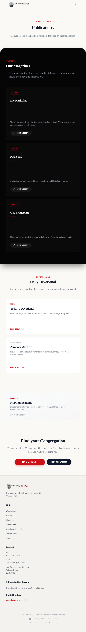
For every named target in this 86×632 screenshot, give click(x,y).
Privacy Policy (39, 619)
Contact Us (10, 538)
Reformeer (52, 623)
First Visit (10, 515)
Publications (11, 524)
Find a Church (30, 462)
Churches (10, 520)
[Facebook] (30, 619)
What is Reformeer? (16, 600)
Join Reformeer (59, 462)
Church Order (11, 534)
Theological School (14, 529)
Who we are (11, 511)
